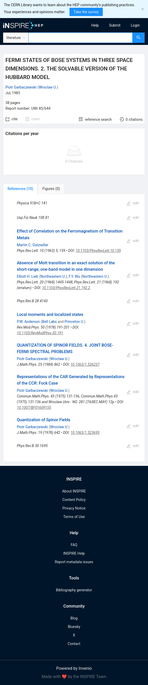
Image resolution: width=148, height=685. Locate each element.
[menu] (113, 25)
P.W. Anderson (28, 322)
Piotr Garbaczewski (20, 87)
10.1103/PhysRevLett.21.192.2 (66, 288)
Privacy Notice (74, 508)
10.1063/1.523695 (85, 433)
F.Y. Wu (74, 276)
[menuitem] (95, 25)
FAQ (74, 545)
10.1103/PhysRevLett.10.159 (98, 251)
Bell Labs (49, 322)
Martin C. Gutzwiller (32, 245)
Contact (74, 644)
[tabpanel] (74, 327)
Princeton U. (74, 322)
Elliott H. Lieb (27, 276)
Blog (74, 618)
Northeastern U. (53, 276)
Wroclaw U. (48, 87)
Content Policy (73, 500)
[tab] (20, 189)
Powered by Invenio (74, 668)
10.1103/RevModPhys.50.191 (40, 333)
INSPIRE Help (74, 553)
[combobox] (80, 38)
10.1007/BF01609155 (34, 407)
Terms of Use (74, 517)
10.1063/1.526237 (85, 364)
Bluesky (74, 627)
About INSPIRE (74, 491)
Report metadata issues (74, 562)
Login (135, 25)
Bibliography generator (74, 590)
